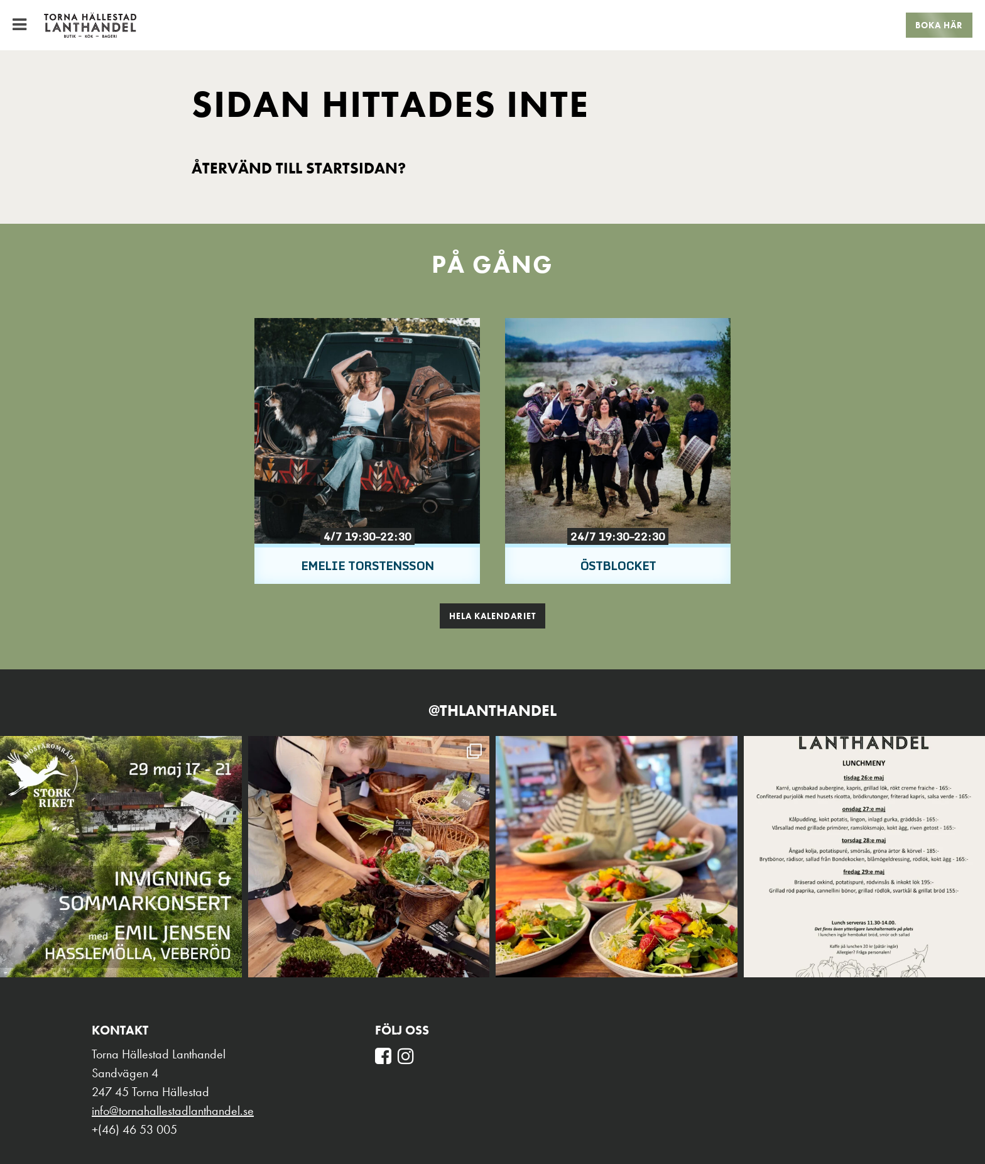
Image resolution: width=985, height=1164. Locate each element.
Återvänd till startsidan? (299, 168)
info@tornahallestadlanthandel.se (173, 1110)
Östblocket (618, 565)
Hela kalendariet (492, 616)
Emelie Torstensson (367, 565)
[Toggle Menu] (19, 24)
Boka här (939, 25)
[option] (367, 451)
